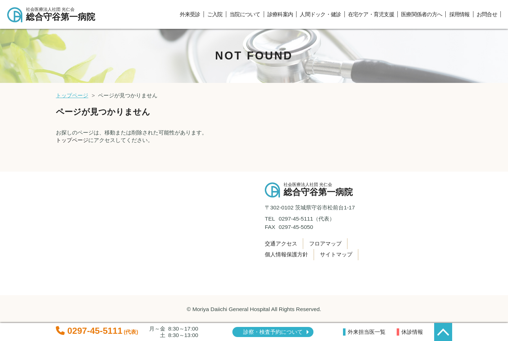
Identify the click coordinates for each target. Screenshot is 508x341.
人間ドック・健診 (320, 14)
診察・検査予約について (273, 332)
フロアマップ (325, 243)
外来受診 (190, 14)
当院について (245, 14)
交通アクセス (281, 243)
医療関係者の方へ (421, 14)
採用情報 (459, 14)
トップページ (72, 95)
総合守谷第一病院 (64, 14)
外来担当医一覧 (367, 332)
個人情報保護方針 (286, 254)
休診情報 (412, 332)
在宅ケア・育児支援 (371, 14)
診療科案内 (280, 14)
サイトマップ (336, 254)
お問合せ (487, 14)
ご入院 (215, 14)
